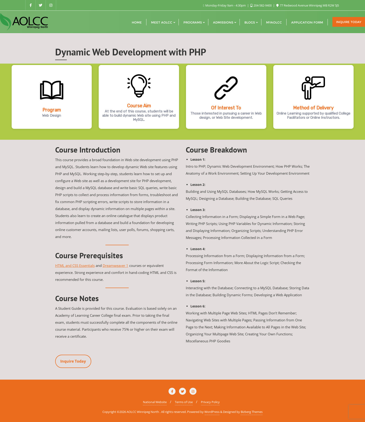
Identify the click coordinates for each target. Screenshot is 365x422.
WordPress (212, 412)
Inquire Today (348, 22)
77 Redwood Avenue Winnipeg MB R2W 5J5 (307, 5)
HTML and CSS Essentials (75, 265)
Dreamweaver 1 (115, 265)
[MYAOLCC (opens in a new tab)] (274, 22)
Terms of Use (184, 402)
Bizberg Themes (252, 412)
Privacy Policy (210, 402)
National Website (155, 402)
